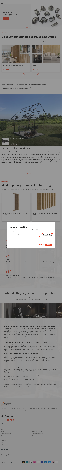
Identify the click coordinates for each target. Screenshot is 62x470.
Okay (48, 244)
